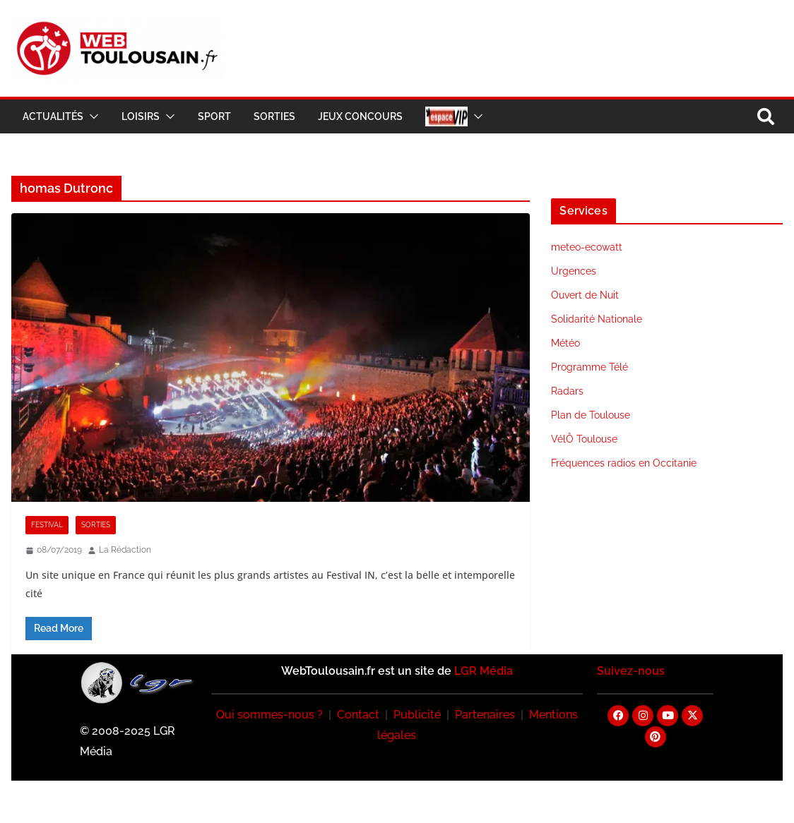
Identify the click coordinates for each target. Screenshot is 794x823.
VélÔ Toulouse (584, 439)
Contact (358, 714)
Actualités (53, 116)
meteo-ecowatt (586, 247)
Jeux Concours (360, 116)
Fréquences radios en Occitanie (624, 463)
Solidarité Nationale (596, 319)
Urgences (573, 271)
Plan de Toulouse (590, 415)
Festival (47, 525)
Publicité (417, 714)
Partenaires (485, 714)
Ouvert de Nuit (585, 295)
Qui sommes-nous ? (269, 714)
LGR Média (483, 671)
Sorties (274, 116)
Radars (567, 391)
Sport (214, 116)
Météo (565, 343)
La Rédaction (125, 550)
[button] (91, 116)
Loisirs (141, 116)
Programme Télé (589, 367)
